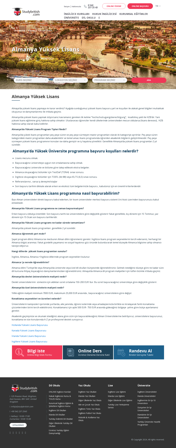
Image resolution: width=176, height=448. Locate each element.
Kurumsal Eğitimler (133, 14)
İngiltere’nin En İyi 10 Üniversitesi (147, 402)
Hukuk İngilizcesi (104, 14)
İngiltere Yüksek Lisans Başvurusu (29, 341)
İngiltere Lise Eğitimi (117, 392)
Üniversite (71, 17)
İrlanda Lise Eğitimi (116, 396)
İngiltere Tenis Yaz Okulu (89, 409)
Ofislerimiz (18, 425)
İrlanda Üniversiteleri (147, 396)
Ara (149, 80)
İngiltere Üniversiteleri (147, 392)
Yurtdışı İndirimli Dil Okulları (61, 419)
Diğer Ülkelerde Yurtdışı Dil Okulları (60, 424)
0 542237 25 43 (93, 6)
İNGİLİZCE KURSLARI (76, 14)
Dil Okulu (89, 17)
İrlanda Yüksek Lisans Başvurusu (29, 336)
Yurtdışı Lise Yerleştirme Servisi (118, 406)
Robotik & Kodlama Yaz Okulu (89, 419)
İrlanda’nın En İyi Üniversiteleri (145, 416)
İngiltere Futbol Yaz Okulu (89, 413)
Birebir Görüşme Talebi (139, 352)
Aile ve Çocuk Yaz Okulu (89, 404)
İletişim (67, 6)
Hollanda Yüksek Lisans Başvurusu (30, 325)
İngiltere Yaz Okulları (87, 392)
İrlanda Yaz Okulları (86, 396)
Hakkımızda (76, 6)
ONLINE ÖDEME (114, 6)
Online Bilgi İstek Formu (37, 352)
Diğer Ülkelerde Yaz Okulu (89, 400)
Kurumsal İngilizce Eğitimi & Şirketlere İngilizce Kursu (61, 404)
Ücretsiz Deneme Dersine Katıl (88, 352)
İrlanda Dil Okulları (57, 414)
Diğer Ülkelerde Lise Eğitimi (120, 400)
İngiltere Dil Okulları (57, 410)
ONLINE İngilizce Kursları (60, 392)
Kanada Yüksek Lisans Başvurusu (29, 330)
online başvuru (140, 6)
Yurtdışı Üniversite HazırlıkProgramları (149, 423)
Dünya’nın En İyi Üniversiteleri (144, 409)
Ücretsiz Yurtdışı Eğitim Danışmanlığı (59, 432)
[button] (31, 80)
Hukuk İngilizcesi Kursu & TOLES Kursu (60, 397)
